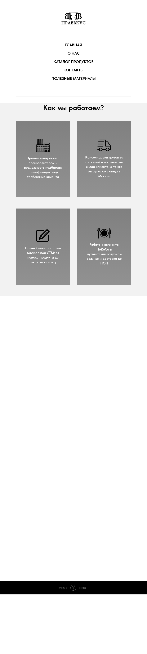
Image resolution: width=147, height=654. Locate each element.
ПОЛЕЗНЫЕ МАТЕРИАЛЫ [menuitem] (73, 78)
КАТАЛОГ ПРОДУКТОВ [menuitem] (74, 61)
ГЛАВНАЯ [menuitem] (73, 45)
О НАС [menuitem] (74, 53)
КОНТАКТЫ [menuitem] (73, 70)
